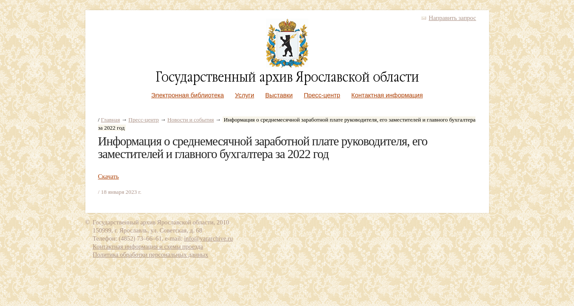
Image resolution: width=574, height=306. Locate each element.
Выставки (279, 95)
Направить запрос (452, 17)
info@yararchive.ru (208, 238)
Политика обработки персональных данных (150, 254)
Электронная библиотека (187, 95)
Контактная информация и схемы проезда (148, 246)
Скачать (108, 176)
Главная (110, 119)
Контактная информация (387, 95)
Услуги (244, 95)
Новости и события (190, 119)
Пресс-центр (322, 95)
